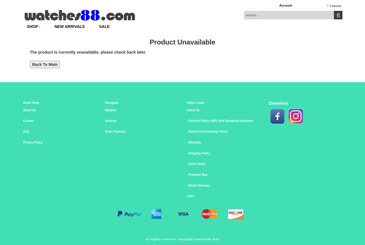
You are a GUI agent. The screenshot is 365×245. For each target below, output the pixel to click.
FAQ (26, 131)
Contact (28, 120)
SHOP (33, 26)
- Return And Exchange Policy (207, 131)
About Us (29, 110)
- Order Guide (196, 163)
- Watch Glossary (198, 185)
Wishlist (110, 110)
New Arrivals (69, 26)
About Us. (193, 110)
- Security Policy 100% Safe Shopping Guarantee (220, 120)
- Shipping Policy (198, 153)
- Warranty (194, 142)
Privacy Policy (32, 142)
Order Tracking (115, 131)
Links (190, 196)
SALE (104, 26)
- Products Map (197, 174)
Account (285, 5)
